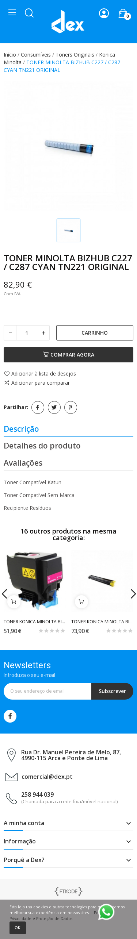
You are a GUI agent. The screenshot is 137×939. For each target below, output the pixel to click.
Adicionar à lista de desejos (40, 374)
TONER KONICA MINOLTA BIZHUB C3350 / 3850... (35, 622)
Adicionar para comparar (37, 383)
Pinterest (70, 407)
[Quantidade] (26, 332)
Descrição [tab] (21, 429)
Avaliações (23, 463)
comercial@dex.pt (47, 777)
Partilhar (37, 407)
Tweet (54, 407)
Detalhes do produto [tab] (42, 445)
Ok (17, 927)
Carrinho (94, 332)
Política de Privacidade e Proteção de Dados (61, 915)
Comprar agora (68, 354)
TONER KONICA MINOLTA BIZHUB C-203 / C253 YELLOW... (102, 622)
